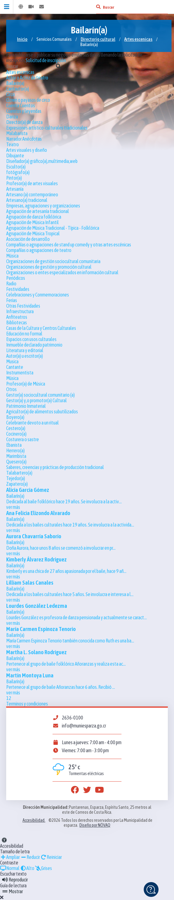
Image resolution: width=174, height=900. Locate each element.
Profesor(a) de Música (25, 383)
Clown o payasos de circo (28, 100)
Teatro (12, 144)
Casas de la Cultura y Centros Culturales (41, 328)
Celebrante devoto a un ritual (32, 422)
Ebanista (14, 445)
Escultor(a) (16, 166)
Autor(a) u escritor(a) (24, 356)
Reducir (30, 857)
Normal (9, 868)
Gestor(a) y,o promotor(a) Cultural (36, 400)
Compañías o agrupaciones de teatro (38, 250)
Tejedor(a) (15, 478)
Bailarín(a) (15, 83)
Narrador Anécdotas (24, 139)
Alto (27, 868)
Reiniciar (51, 857)
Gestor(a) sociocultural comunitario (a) (40, 395)
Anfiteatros (16, 317)
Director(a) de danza (24, 122)
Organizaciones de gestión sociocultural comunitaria (53, 261)
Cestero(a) (15, 428)
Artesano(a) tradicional (26, 200)
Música (12, 255)
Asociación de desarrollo (28, 239)
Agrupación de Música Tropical (33, 233)
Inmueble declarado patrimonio (34, 345)
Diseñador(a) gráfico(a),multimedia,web (42, 161)
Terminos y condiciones (27, 703)
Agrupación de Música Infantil (32, 222)
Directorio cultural (98, 39)
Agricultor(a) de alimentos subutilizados (42, 411)
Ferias (11, 300)
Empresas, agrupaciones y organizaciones (43, 205)
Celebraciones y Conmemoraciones (37, 294)
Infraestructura (20, 311)
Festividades (17, 289)
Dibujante (15, 155)
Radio (11, 283)
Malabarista (17, 133)
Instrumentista (19, 372)
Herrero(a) (15, 450)
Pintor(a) (14, 178)
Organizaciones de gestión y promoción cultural (48, 267)
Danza (12, 116)
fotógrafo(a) (18, 172)
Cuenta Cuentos (20, 105)
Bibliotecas (16, 322)
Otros (11, 389)
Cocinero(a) (16, 434)
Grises (43, 868)
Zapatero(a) (17, 484)
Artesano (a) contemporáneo (32, 194)
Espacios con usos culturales (31, 339)
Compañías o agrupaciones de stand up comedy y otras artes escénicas (68, 244)
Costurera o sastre (22, 439)
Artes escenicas (138, 39)
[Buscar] (98, 6)
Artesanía (14, 189)
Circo (10, 94)
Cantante (14, 367)
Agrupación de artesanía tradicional (37, 211)
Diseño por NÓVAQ (94, 825)
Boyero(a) (15, 417)
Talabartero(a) (19, 473)
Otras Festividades (23, 306)
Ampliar (10, 857)
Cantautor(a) (17, 89)
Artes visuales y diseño (26, 150)
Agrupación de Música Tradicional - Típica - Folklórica (52, 228)
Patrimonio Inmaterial (26, 406)
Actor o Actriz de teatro (27, 77)
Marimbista (16, 456)
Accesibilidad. (34, 820)
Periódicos (15, 278)
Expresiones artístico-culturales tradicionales (46, 127)
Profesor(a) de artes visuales (32, 183)
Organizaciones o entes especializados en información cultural (62, 272)
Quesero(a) (16, 461)
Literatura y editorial (24, 350)
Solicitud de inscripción (46, 60)
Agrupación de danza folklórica (33, 217)
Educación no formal (24, 333)
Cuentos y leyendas (23, 111)
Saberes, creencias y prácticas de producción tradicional (55, 467)
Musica (12, 361)
